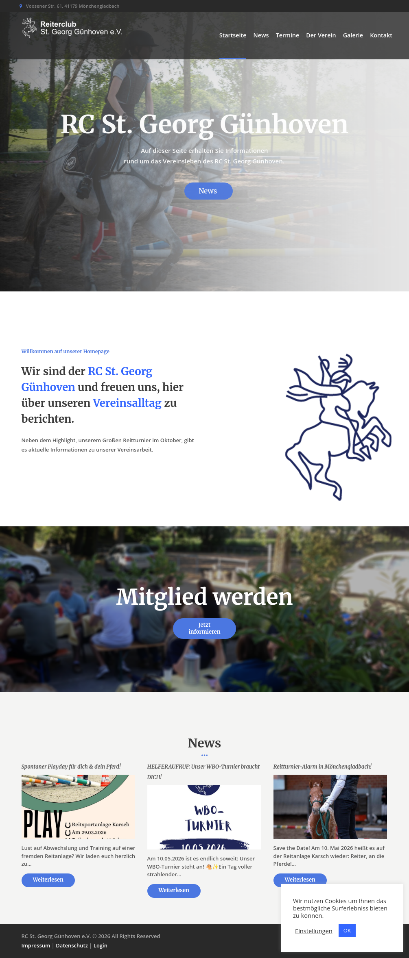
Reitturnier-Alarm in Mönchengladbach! (322, 766)
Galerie (353, 35)
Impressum (36, 945)
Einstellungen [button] (313, 930)
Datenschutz (72, 945)
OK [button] (347, 930)
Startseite (233, 35)
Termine (287, 35)
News (261, 35)
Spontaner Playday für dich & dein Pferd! (71, 766)
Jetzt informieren (204, 628)
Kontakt (381, 35)
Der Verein (321, 35)
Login (100, 945)
